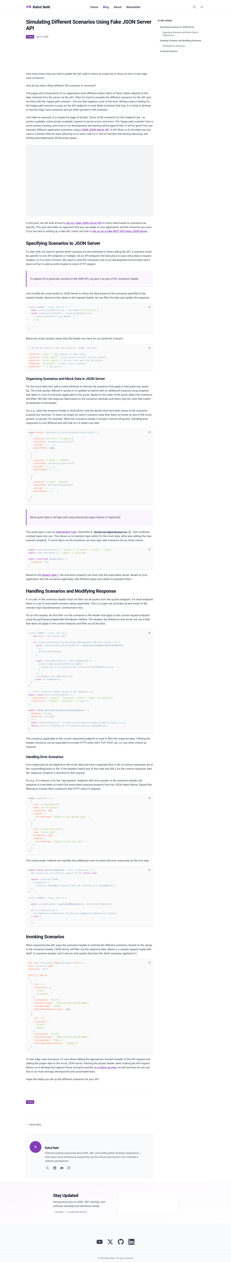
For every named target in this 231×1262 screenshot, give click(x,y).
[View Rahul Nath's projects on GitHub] (121, 1242)
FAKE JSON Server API (95, 129)
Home (94, 7)
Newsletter (133, 7)
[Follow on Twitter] (47, 1168)
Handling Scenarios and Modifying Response (180, 40)
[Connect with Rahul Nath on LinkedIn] (131, 1242)
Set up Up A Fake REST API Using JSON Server (119, 231)
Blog (106, 7)
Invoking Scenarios (169, 51)
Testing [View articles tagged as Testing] (30, 37)
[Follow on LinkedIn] (54, 1168)
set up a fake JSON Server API (84, 223)
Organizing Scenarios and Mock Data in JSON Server (180, 33)
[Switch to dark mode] (202, 7)
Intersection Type (66, 532)
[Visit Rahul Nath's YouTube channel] (100, 1242)
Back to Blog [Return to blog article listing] (33, 1124)
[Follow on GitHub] (68, 1168)
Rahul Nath (38, 7)
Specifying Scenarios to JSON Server (177, 27)
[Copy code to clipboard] (149, 307)
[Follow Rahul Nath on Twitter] (110, 1242)
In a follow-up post (105, 1067)
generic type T (50, 574)
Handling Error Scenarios (173, 46)
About (118, 7)
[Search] (194, 7)
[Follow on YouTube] (61, 1168)
